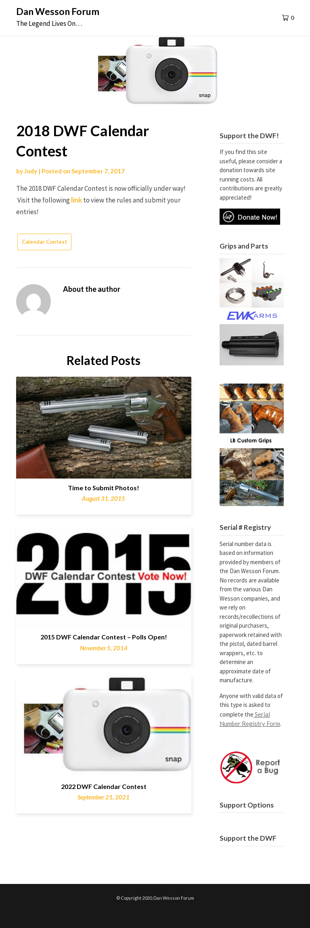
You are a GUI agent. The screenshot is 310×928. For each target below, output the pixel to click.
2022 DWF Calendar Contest (104, 786)
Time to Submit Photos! (103, 487)
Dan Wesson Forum (57, 11)
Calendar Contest (44, 241)
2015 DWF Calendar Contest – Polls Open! (103, 637)
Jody (30, 171)
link (76, 200)
